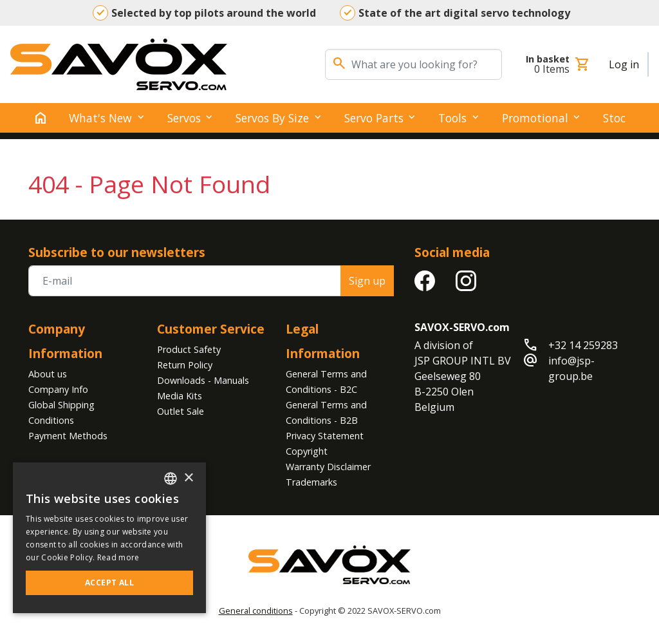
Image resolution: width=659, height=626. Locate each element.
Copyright (307, 451)
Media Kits (179, 396)
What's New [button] (100, 118)
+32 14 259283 (583, 345)
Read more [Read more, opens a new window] (118, 557)
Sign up (367, 281)
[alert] (109, 537)
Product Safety (189, 349)
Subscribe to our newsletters (116, 252)
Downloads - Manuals (203, 380)
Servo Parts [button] (374, 118)
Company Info (58, 389)
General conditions (256, 610)
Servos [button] (184, 118)
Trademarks (311, 482)
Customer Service (211, 328)
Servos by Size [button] (272, 118)
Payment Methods (67, 436)
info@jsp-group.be (571, 368)
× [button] (188, 478)
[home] (40, 118)
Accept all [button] (109, 582)
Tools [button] (452, 118)
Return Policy (184, 365)
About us (47, 374)
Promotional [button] (535, 118)
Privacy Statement (325, 436)
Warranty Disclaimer (328, 466)
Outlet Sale (180, 411)
